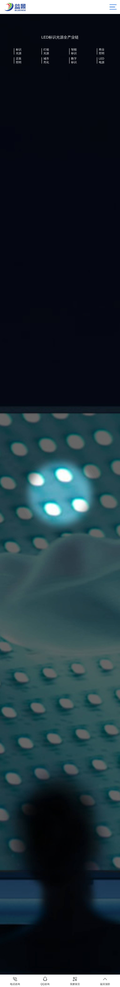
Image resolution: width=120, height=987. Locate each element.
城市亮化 (46, 60)
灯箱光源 (46, 51)
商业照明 (101, 51)
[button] (8, 286)
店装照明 (18, 60)
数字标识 (74, 60)
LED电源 (101, 60)
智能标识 (74, 51)
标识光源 (18, 51)
